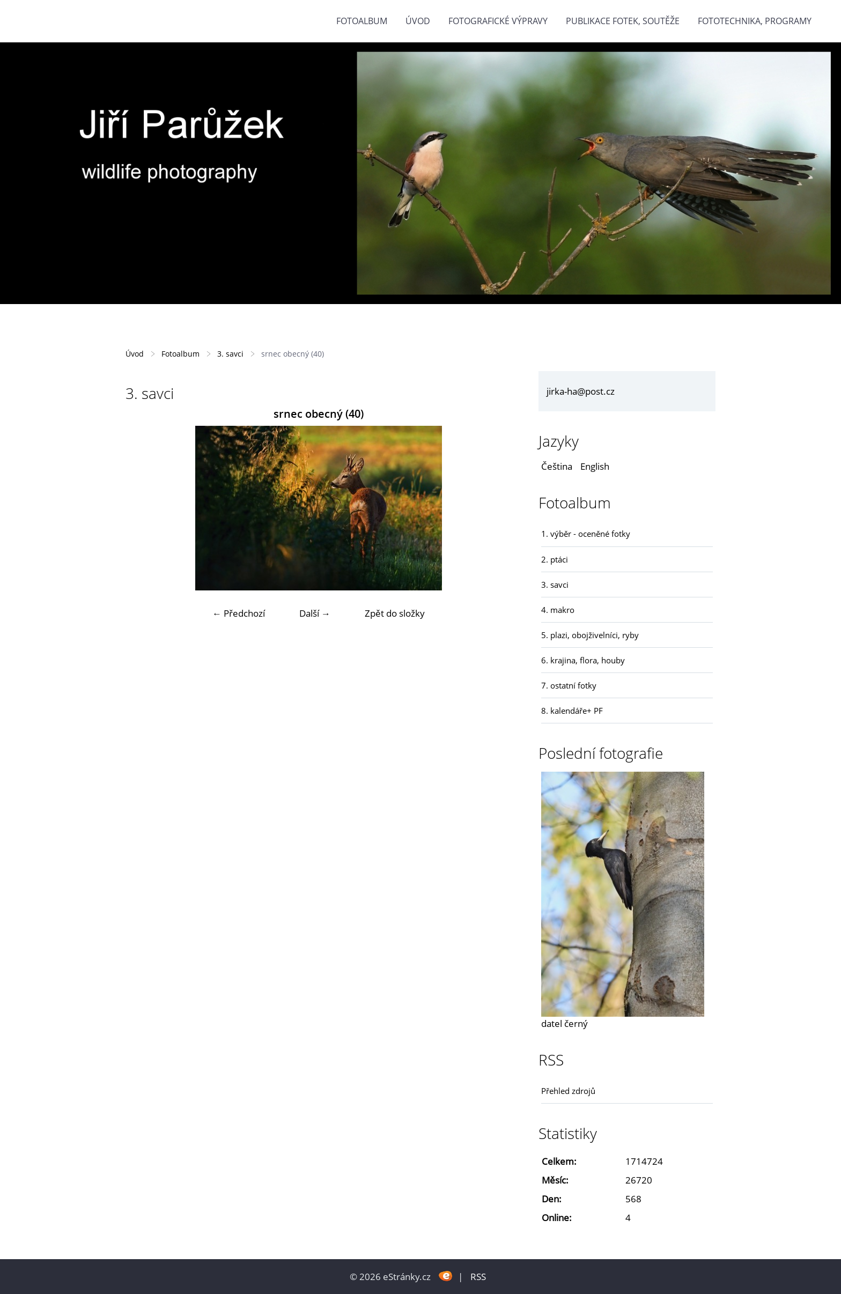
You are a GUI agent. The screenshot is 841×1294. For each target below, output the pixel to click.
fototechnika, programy (755, 21)
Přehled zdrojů (568, 1090)
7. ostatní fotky (568, 685)
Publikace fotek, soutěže (623, 21)
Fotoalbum (361, 21)
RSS (478, 1276)
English (594, 466)
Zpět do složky (395, 613)
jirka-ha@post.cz (581, 391)
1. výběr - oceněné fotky (585, 533)
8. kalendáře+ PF (572, 710)
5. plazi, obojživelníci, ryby (590, 635)
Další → (314, 613)
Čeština (556, 466)
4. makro (557, 609)
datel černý (564, 1023)
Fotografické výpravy (498, 21)
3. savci (230, 354)
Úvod (417, 21)
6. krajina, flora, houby (583, 660)
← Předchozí (238, 613)
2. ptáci (554, 559)
